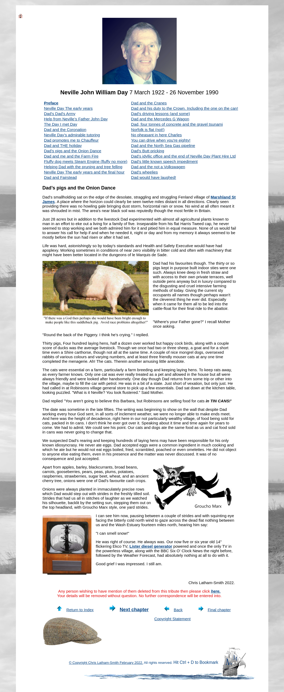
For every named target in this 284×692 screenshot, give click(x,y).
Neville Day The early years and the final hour (84, 172)
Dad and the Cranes (149, 103)
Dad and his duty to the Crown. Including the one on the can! (184, 108)
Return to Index (75, 609)
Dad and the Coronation (65, 129)
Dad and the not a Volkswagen (158, 166)
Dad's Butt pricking (147, 151)
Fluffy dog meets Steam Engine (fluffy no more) (86, 161)
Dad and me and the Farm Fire (71, 156)
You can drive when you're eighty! (160, 140)
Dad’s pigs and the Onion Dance (72, 151)
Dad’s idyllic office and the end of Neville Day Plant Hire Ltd (183, 156)
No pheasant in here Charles (156, 135)
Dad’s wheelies (144, 172)
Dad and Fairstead (60, 177)
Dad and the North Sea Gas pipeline (163, 145)
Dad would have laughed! (153, 177)
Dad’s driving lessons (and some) (160, 113)
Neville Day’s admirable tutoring (72, 135)
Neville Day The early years (68, 108)
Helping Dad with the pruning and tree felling (83, 166)
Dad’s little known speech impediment (164, 161)
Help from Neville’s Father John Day (76, 119)
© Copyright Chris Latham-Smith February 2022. (106, 663)
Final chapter (214, 609)
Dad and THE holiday (63, 145)
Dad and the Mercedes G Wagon (160, 119)
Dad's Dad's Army (59, 113)
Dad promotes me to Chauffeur (71, 140)
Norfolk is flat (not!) (147, 129)
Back (173, 609)
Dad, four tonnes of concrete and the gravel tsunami (177, 124)
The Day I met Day (60, 124)
